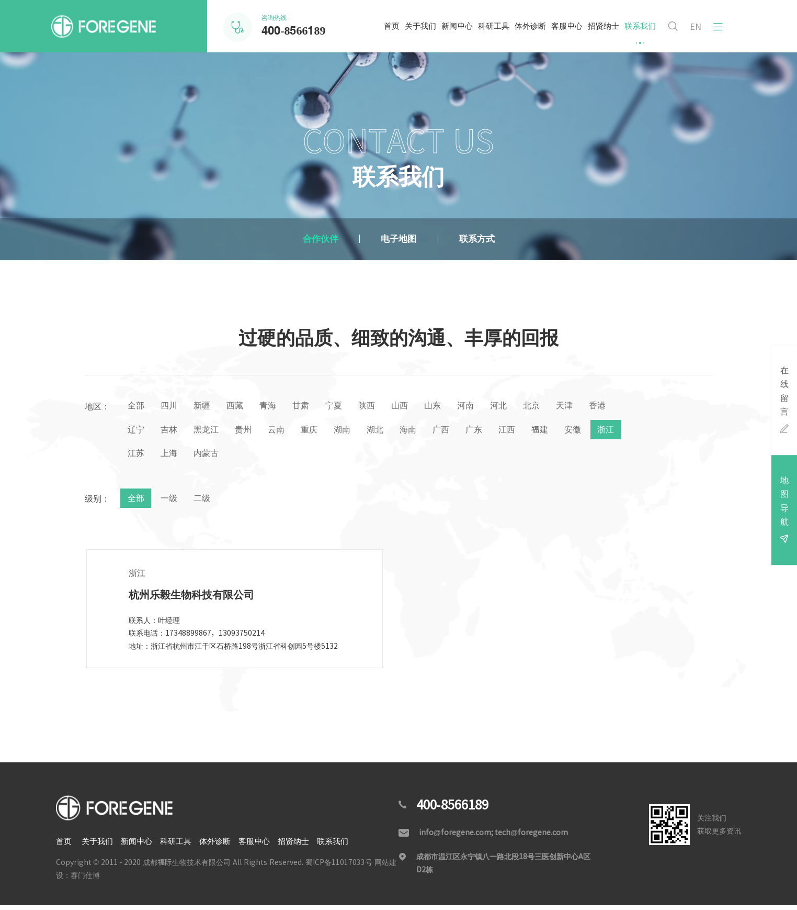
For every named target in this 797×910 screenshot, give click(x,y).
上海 (240, 456)
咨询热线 (293, 26)
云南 (317, 431)
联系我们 (635, 33)
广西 (489, 431)
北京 (550, 406)
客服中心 (562, 33)
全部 (136, 406)
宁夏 (343, 406)
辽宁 (171, 431)
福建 (593, 431)
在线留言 (784, 397)
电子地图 (398, 239)
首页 (387, 33)
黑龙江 (244, 431)
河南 (481, 406)
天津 (584, 406)
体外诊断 (525, 33)
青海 (274, 406)
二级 (205, 502)
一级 (171, 502)
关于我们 (415, 33)
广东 (524, 431)
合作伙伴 (310, 239)
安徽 (136, 456)
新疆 (205, 406)
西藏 (240, 406)
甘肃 (308, 406)
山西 (412, 406)
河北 (515, 406)
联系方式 (486, 239)
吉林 (205, 431)
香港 (136, 431)
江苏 (205, 456)
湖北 (420, 431)
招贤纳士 (598, 33)
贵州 (283, 431)
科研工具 (489, 33)
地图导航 (784, 516)
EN (694, 27)
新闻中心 (452, 33)
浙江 (171, 456)
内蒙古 (278, 456)
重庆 (351, 431)
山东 (446, 406)
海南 (455, 431)
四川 (171, 406)
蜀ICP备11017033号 (338, 867)
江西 (558, 431)
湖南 (386, 431)
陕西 (377, 406)
